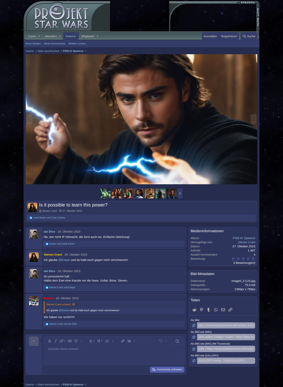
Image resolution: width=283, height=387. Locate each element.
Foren (32, 36)
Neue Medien (33, 43)
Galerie (71, 36)
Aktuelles (51, 36)
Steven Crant (49, 210)
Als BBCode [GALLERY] (204, 354)
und (49, 217)
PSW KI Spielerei (244, 238)
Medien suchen (77, 43)
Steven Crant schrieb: (58, 304)
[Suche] (249, 36)
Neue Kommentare (54, 43)
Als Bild (195, 320)
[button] (39, 36)
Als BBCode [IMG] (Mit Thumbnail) (210, 343)
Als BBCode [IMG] (201, 331)
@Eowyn (64, 259)
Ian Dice (49, 231)
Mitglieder (88, 36)
